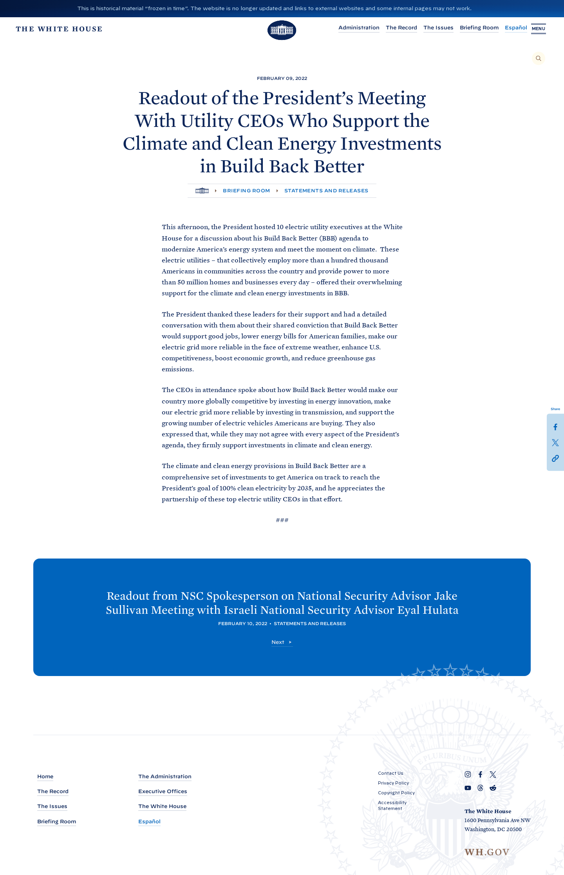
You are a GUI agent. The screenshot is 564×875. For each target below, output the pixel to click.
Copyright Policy (396, 793)
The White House (162, 807)
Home (45, 777)
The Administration (165, 777)
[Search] (538, 58)
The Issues (431, 29)
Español (508, 29)
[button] (555, 458)
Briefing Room (471, 29)
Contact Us (390, 773)
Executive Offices (162, 792)
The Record (393, 29)
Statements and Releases (326, 190)
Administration (351, 29)
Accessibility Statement (392, 806)
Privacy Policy (393, 783)
